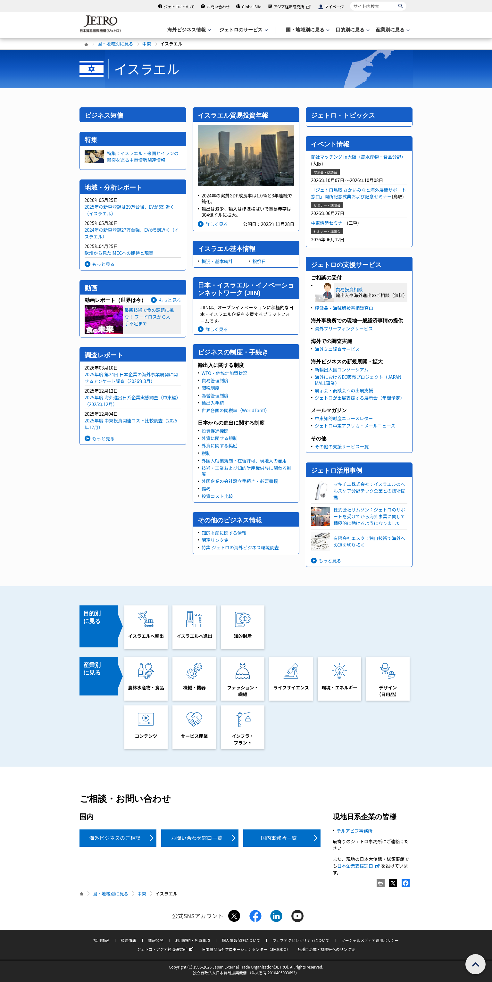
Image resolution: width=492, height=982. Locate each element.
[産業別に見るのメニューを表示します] (392, 30)
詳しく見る (216, 224)
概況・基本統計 (217, 261)
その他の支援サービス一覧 (342, 446)
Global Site (251, 6)
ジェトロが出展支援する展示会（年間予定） (359, 398)
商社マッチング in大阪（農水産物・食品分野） (358, 157)
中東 (146, 43)
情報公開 (155, 940)
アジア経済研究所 (292, 6)
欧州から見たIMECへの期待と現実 (119, 253)
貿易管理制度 (215, 380)
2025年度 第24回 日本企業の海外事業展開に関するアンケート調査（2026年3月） (131, 377)
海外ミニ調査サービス (337, 349)
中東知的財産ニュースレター (344, 418)
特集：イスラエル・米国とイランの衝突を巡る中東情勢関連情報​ (143, 156)
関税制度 (211, 388)
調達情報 (128, 940)
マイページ (334, 6)
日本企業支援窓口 (358, 865)
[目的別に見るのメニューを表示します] (352, 30)
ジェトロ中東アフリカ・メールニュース (355, 425)
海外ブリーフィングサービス (344, 328)
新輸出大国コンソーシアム (341, 369)
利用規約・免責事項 (192, 940)
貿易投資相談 (349, 289)
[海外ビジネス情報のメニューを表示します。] (188, 30)
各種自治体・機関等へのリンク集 (326, 949)
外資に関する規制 (220, 438)
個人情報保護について (241, 940)
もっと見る (103, 264)
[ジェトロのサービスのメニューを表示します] (242, 30)
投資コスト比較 (217, 496)
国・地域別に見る (115, 43)
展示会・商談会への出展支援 (344, 390)
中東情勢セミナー (329, 223)
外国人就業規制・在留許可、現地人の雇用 (244, 460)
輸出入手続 (213, 403)
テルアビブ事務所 (354, 831)
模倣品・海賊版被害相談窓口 (344, 308)
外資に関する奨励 (220, 445)
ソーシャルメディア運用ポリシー (370, 940)
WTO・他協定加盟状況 (224, 373)
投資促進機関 (215, 431)
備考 (206, 489)
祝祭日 (259, 261)
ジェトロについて (179, 6)
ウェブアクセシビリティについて (300, 940)
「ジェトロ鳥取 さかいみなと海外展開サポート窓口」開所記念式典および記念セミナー (358, 193)
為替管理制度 (215, 395)
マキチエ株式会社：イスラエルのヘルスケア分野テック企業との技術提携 (369, 491)
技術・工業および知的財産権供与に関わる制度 (246, 471)
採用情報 (101, 940)
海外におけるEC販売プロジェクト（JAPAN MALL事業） (358, 380)
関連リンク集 (215, 540)
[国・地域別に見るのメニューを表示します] (307, 30)
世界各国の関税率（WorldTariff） (236, 410)
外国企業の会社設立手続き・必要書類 (240, 481)
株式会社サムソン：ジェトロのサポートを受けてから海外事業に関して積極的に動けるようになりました (369, 516)
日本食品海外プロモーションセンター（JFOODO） (246, 949)
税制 (206, 453)
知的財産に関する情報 (224, 532)
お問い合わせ (218, 6)
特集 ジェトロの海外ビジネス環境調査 (240, 547)
